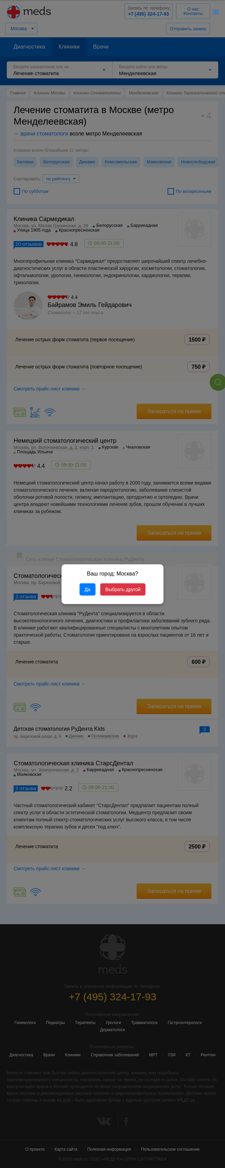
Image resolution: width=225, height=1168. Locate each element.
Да (87, 589)
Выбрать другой (122, 589)
